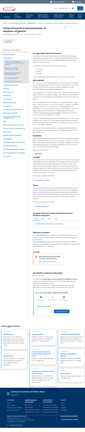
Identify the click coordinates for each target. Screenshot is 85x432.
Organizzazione (31, 23)
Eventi (62, 405)
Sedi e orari (9, 403)
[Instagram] (63, 8)
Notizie (62, 403)
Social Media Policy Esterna (69, 419)
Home (5, 23)
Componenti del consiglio (42, 180)
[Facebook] (66, 8)
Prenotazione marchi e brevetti (50, 410)
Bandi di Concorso (8, 334)
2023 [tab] (55, 219)
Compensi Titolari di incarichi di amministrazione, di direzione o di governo (41, 354)
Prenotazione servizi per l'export (51, 412)
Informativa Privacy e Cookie (32, 412)
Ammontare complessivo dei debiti (70, 334)
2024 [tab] (49, 219)
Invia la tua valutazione (62, 311)
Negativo (65, 300)
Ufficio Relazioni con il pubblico (14, 408)
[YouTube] (72, 8)
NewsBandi (64, 410)
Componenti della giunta (42, 206)
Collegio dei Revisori (37, 334)
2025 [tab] (42, 219)
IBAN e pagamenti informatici (32, 410)
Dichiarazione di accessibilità (69, 416)
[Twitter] (69, 8)
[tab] (36, 219)
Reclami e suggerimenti (13, 410)
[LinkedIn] (60, 8)
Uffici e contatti (11, 405)
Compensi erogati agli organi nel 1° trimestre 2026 (49, 224)
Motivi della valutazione (44, 306)
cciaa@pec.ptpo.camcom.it (16, 425)
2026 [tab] (36, 219)
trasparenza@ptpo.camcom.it (48, 261)
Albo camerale (28, 405)
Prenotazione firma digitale (49, 405)
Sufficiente (54, 300)
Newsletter (64, 408)
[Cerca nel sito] (80, 8)
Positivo (42, 300)
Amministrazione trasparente (17, 23)
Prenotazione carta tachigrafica (50, 407)
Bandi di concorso (8, 356)
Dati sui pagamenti (65, 373)
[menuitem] (7, 17)
